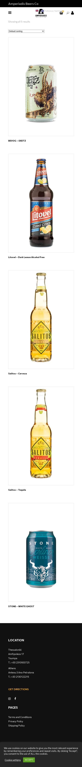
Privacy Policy (15, 721)
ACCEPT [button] (29, 760)
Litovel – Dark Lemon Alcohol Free (26, 257)
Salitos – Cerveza (17, 373)
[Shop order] (26, 31)
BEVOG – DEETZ (17, 140)
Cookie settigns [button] (13, 760)
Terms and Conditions (20, 717)
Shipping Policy (16, 725)
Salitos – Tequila (17, 489)
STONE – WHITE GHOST (21, 606)
